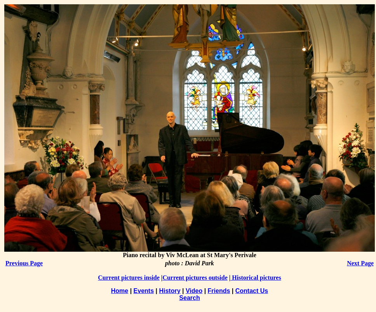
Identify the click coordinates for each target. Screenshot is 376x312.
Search (189, 297)
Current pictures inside (129, 277)
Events (144, 290)
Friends (219, 290)
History (169, 290)
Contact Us (251, 290)
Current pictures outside (194, 277)
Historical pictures (255, 277)
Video (194, 290)
